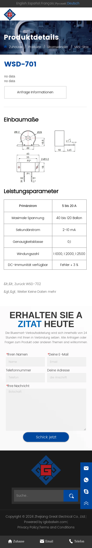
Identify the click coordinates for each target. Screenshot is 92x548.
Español (34, 3)
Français (47, 3)
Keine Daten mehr (42, 291)
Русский (60, 3)
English (21, 3)
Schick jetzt (46, 437)
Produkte (34, 47)
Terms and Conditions (56, 527)
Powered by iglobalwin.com (45, 522)
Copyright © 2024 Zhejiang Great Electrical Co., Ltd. (45, 516)
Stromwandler (57, 47)
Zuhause (15, 47)
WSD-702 (33, 284)
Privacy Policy (28, 527)
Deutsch (73, 3)
